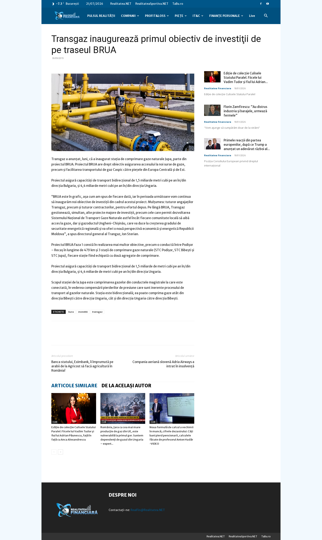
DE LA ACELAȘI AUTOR (126, 385)
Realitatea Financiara (217, 88)
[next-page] (60, 451)
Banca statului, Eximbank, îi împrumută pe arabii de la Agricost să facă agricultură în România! (82, 366)
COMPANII (130, 16)
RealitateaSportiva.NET (151, 4)
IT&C (198, 16)
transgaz (97, 311)
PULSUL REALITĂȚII (101, 16)
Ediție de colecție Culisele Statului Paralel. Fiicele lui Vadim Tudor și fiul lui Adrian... (246, 77)
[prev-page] (53, 451)
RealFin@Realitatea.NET (148, 510)
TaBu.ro (177, 4)
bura (71, 311)
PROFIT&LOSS (157, 16)
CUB (55, 422)
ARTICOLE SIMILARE (74, 385)
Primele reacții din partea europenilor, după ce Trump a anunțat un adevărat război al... (247, 144)
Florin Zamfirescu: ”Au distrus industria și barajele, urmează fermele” (245, 111)
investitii (83, 311)
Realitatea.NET (120, 4)
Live (252, 16)
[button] (266, 16)
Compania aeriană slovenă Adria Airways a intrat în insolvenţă (163, 364)
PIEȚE (181, 16)
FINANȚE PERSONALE (226, 16)
